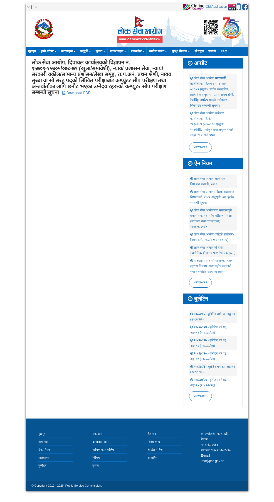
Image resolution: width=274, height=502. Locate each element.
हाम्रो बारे (43, 441)
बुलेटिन (42, 465)
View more (200, 147)
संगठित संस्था (158, 51)
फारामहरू (68, 51)
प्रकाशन (97, 434)
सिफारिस (152, 457)
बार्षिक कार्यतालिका (104, 449)
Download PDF (76, 93)
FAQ (224, 51)
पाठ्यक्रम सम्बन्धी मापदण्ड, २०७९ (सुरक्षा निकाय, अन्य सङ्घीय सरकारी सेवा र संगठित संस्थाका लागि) (211, 266)
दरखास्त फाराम (101, 441)
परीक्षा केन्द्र (153, 441)
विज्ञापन (151, 434)
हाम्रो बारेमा (48, 51)
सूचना (100, 51)
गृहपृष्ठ (41, 434)
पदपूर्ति (85, 51)
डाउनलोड (137, 51)
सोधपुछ (199, 51)
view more (200, 282)
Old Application (216, 6)
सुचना (95, 465)
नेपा (35, 7)
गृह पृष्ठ (32, 51)
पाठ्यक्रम (43, 457)
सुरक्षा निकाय (181, 51)
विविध (96, 457)
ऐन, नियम (44, 449)
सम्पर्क (212, 51)
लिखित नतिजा (155, 449)
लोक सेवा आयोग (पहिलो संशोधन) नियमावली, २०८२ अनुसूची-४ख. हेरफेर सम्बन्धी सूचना (212, 197)
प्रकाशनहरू (118, 51)
